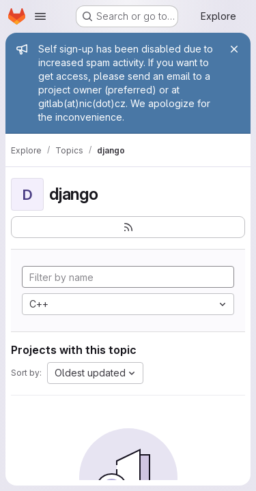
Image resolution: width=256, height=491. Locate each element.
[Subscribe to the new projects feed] (128, 227)
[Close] (234, 49)
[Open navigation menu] (40, 16)
